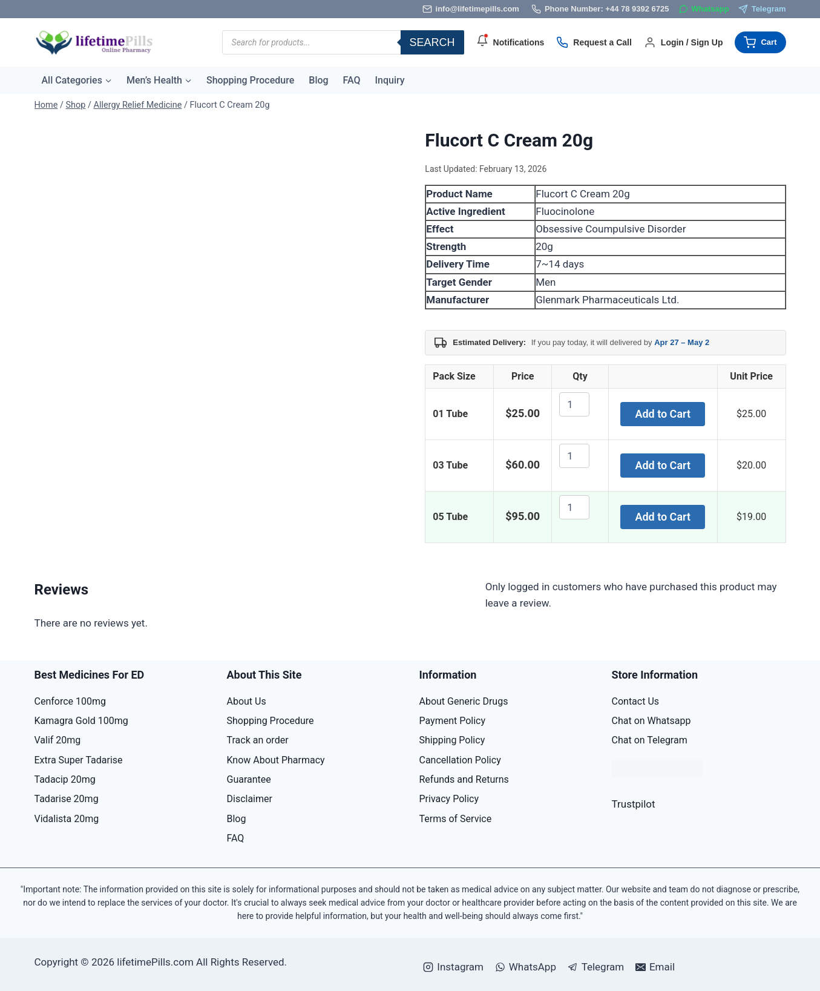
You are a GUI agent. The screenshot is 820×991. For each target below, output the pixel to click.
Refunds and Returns (464, 779)
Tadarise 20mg (66, 799)
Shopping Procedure (250, 80)
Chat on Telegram (649, 740)
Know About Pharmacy (276, 760)
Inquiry (390, 80)
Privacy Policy (449, 799)
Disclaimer (249, 799)
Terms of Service (455, 819)
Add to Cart (662, 413)
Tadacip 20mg (65, 779)
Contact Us (636, 701)
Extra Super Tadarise (78, 760)
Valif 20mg (57, 740)
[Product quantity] (574, 404)
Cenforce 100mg (70, 701)
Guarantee (249, 779)
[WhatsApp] (703, 9)
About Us (246, 701)
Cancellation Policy (460, 760)
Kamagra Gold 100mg (81, 720)
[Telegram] (762, 9)
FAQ (352, 80)
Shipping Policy (452, 740)
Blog (318, 80)
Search (432, 42)
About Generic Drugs (463, 701)
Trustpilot (633, 804)
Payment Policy (452, 720)
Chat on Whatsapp (651, 720)
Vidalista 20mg (66, 819)
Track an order (258, 740)
